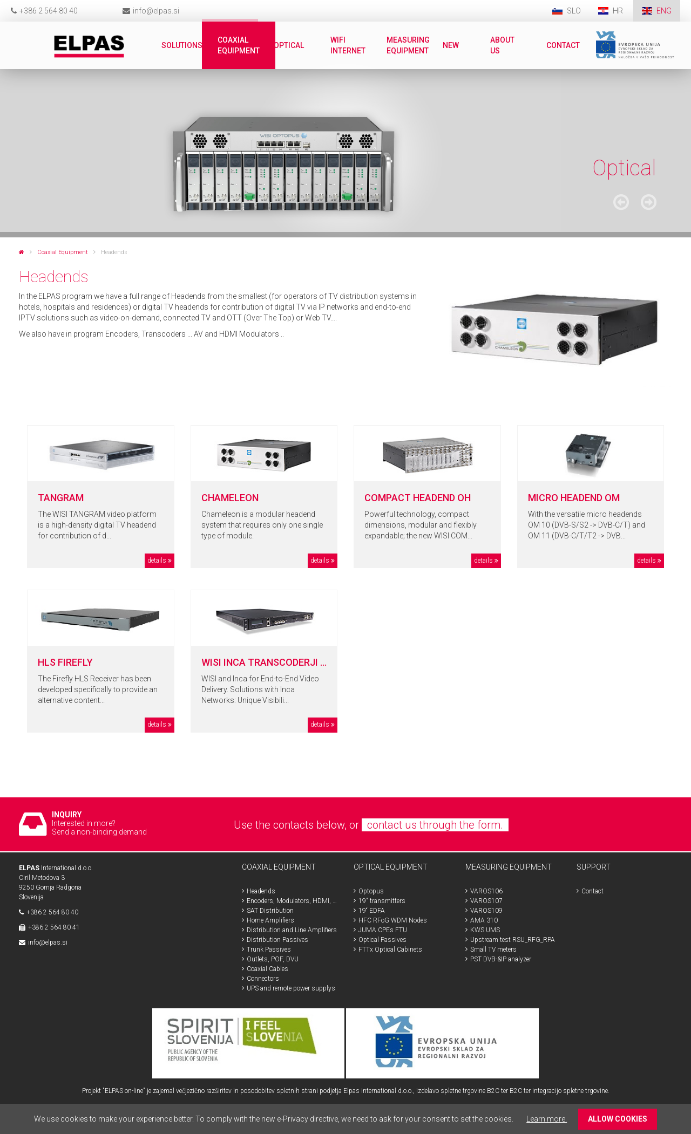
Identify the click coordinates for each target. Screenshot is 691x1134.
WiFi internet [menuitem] (347, 45)
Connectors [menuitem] (263, 978)
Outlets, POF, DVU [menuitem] (273, 959)
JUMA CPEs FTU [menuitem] (382, 930)
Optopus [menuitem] (371, 891)
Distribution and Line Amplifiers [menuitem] (292, 930)
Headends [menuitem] (261, 891)
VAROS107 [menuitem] (486, 901)
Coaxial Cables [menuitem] (267, 969)
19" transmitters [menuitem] (381, 901)
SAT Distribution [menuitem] (270, 910)
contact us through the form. (435, 824)
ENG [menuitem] (664, 10)
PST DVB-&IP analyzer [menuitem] (500, 959)
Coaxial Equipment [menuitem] (239, 45)
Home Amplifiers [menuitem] (270, 920)
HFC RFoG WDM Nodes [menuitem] (392, 920)
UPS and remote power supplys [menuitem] (291, 988)
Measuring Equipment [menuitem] (408, 45)
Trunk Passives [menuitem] (269, 949)
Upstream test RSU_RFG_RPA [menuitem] (512, 940)
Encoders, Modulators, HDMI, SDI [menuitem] (292, 901)
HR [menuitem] (619, 10)
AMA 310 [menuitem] (484, 920)
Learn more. (546, 1119)
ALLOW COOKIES (617, 1119)
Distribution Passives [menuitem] (277, 940)
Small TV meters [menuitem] (493, 949)
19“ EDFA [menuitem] (371, 910)
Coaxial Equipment (62, 252)
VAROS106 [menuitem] (486, 891)
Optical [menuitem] (289, 45)
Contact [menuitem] (563, 45)
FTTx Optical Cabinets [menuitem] (390, 949)
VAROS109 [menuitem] (486, 910)
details (156, 560)
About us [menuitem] (502, 45)
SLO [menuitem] (574, 10)
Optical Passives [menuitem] (382, 940)
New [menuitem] (451, 45)
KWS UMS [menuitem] (485, 930)
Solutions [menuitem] (181, 45)
